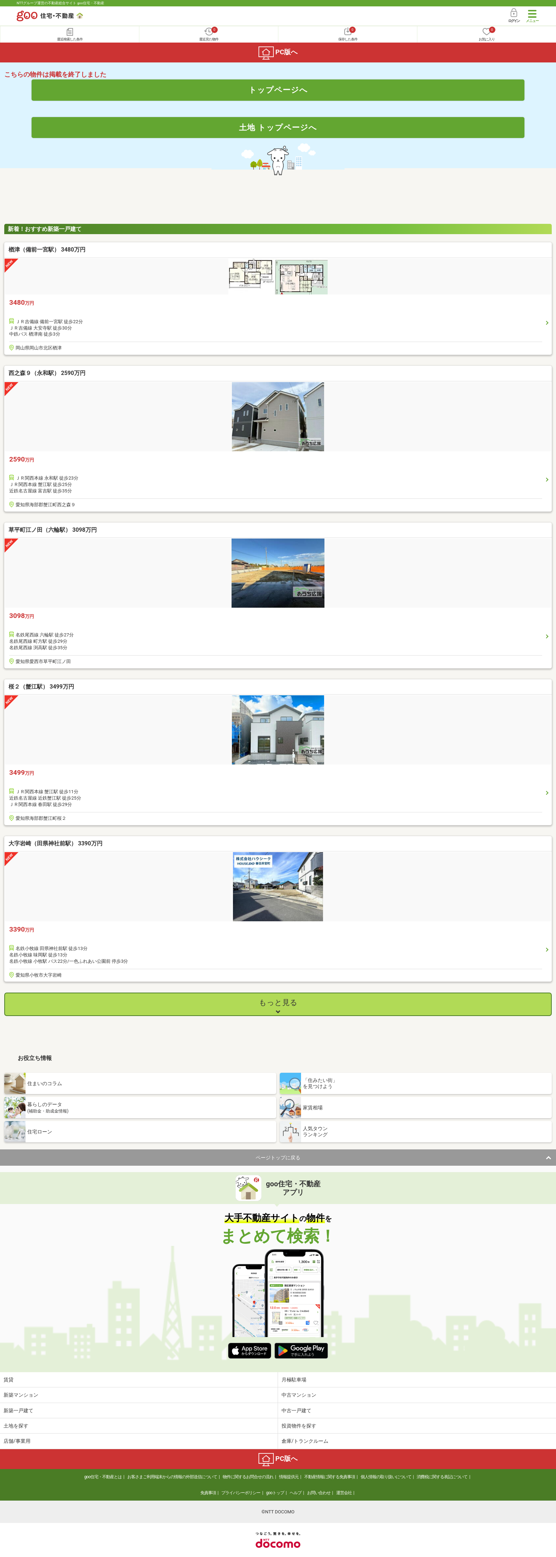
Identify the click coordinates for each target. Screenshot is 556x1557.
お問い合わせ (318, 1492)
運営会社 (344, 1492)
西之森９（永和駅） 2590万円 (47, 373)
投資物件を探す (299, 1426)
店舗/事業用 (17, 1441)
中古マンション (299, 1395)
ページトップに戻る (278, 1157)
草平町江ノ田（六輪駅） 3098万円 (53, 529)
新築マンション (21, 1395)
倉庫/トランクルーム (305, 1441)
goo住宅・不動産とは (103, 1476)
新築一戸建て (18, 1410)
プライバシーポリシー (240, 1492)
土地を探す (16, 1426)
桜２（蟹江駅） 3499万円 (41, 686)
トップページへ (278, 89)
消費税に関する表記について (442, 1476)
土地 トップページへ (278, 127)
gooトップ (275, 1492)
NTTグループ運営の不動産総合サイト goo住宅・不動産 (60, 3)
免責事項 (208, 1492)
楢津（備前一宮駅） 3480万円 (47, 249)
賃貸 (8, 1379)
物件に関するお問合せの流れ (248, 1476)
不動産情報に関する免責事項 (329, 1476)
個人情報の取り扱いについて (386, 1476)
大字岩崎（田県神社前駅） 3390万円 (55, 843)
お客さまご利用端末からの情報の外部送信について (172, 1476)
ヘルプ (295, 1492)
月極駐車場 (294, 1379)
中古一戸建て (296, 1410)
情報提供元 (289, 1476)
